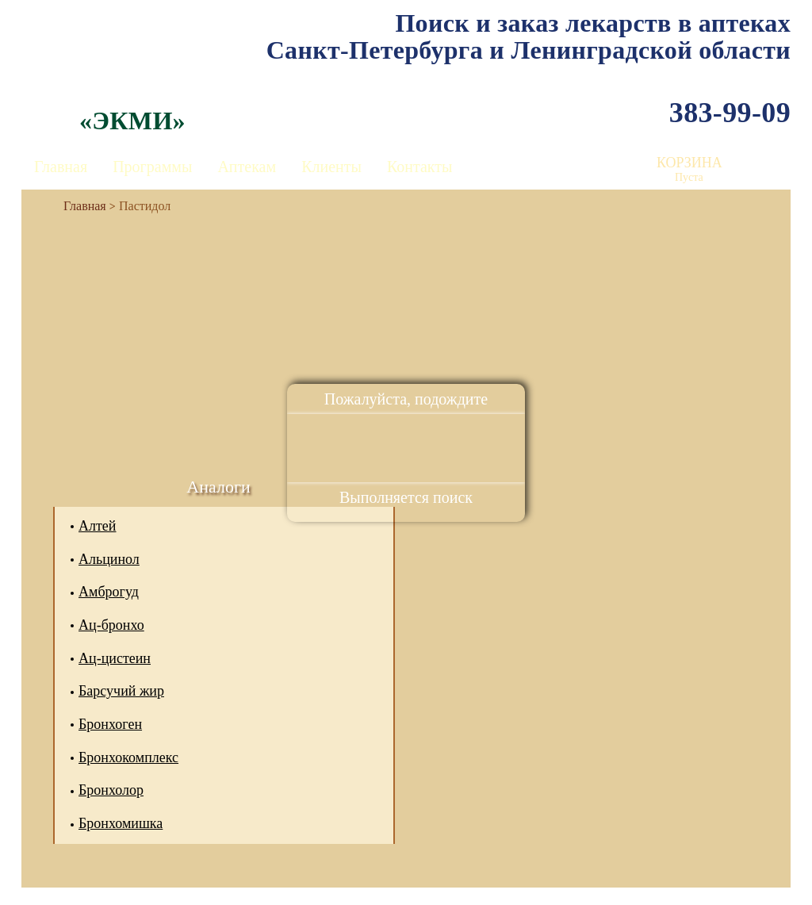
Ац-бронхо (111, 625)
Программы (152, 166)
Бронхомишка (121, 823)
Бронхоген (110, 724)
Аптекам (246, 166)
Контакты (420, 166)
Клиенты (331, 166)
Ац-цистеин (115, 658)
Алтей (97, 526)
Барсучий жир (121, 691)
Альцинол (109, 559)
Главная (60, 166)
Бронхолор (111, 790)
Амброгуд (109, 592)
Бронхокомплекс (128, 757)
